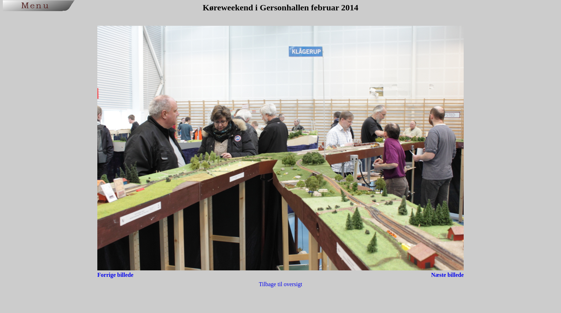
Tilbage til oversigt (280, 284)
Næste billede (447, 275)
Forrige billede (115, 275)
